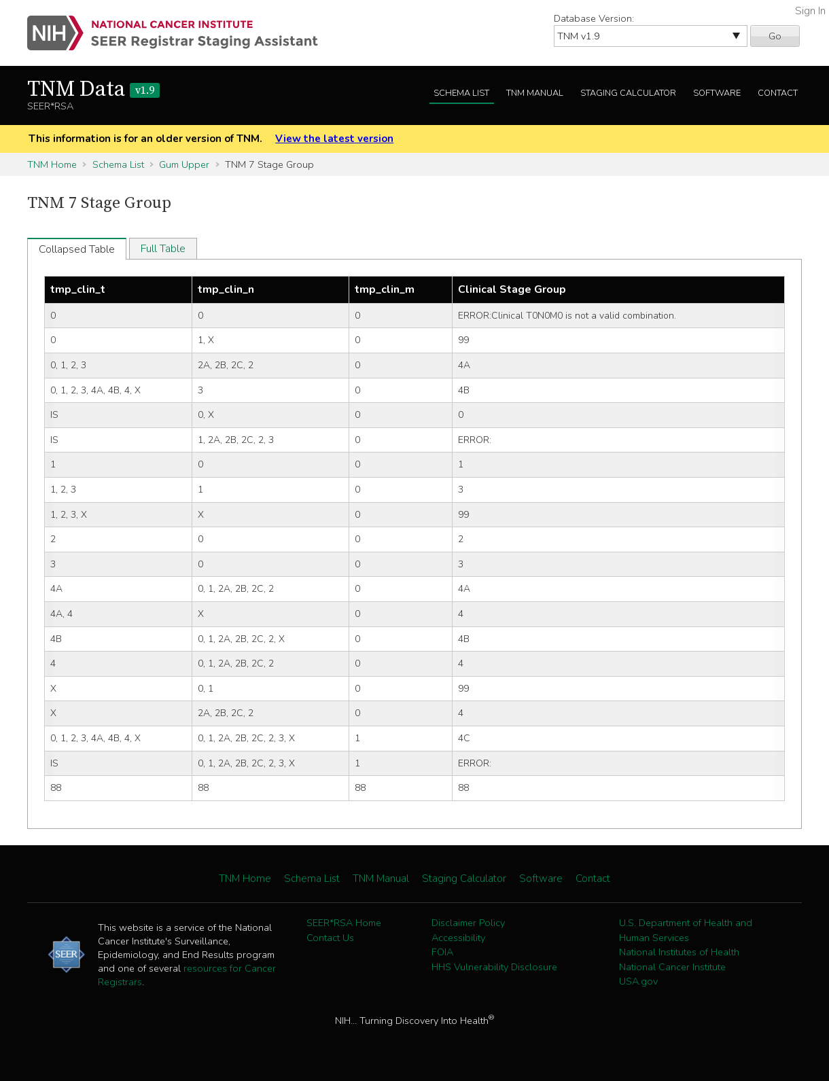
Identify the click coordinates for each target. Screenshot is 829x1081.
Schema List (461, 93)
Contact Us (330, 937)
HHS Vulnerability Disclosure (494, 967)
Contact (778, 93)
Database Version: (594, 18)
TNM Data (93, 89)
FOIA (442, 952)
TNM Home (52, 164)
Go (775, 36)
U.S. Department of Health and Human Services (685, 930)
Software (717, 93)
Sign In (810, 10)
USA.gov (638, 981)
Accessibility (458, 937)
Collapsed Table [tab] (77, 249)
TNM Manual (534, 93)
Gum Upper (184, 164)
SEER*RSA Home (343, 922)
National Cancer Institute (672, 967)
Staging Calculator (628, 93)
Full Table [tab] (163, 248)
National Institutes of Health (679, 952)
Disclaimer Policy (468, 922)
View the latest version (334, 138)
